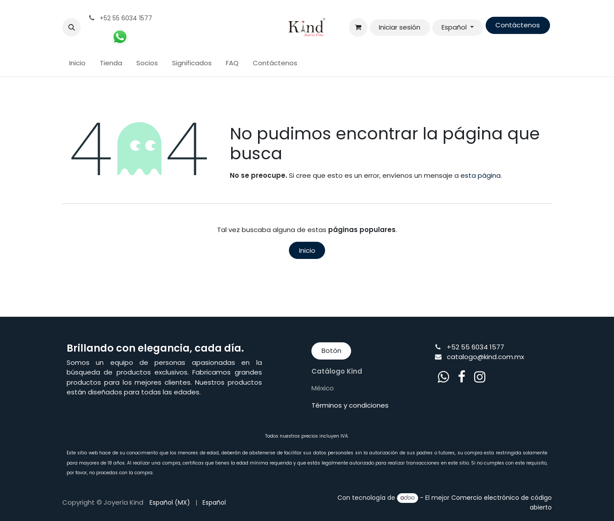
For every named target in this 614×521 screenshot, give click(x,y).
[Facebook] (462, 377)
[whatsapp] (443, 377)
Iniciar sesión (399, 27)
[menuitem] (77, 63)
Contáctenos (517, 25)
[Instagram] (480, 377)
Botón (331, 350)
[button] (71, 27)
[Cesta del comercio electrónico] (358, 27)
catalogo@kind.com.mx (485, 356)
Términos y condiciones (350, 405)
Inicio (307, 250)
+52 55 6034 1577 (475, 347)
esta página (480, 175)
